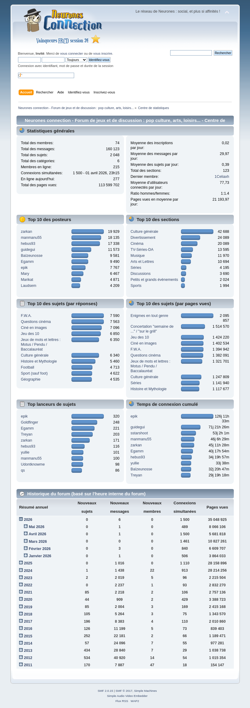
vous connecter (71, 53)
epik (24, 268)
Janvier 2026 (40, 556)
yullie (25, 452)
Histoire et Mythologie (39, 361)
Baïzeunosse (31, 256)
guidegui (28, 250)
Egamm (27, 262)
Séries (136, 268)
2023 (28, 578)
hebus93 (28, 244)
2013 (28, 651)
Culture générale (144, 231)
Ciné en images (34, 328)
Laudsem (28, 286)
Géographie (30, 379)
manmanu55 (31, 237)
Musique (138, 256)
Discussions (141, 274)
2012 (28, 658)
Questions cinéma (36, 322)
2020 (28, 599)
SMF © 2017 (124, 690)
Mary (25, 274)
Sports (136, 286)
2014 (28, 643)
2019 (28, 607)
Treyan (26, 434)
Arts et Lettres (142, 262)
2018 (28, 614)
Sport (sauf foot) (34, 373)
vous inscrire (102, 53)
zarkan (26, 231)
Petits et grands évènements (154, 280)
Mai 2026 (36, 527)
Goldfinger (29, 422)
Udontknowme (33, 464)
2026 (28, 520)
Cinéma (137, 244)
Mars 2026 (38, 541)
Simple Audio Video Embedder (127, 695)
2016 (28, 629)
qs (23, 470)
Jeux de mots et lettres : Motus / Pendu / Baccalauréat (40, 344)
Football (27, 367)
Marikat (27, 280)
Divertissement (143, 237)
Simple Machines (145, 690)
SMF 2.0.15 (105, 690)
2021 (28, 592)
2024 (28, 571)
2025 (28, 563)
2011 (28, 665)
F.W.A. (26, 316)
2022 (28, 585)
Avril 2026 (37, 534)
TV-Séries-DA (142, 250)
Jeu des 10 (30, 334)
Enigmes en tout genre (149, 316)
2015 (28, 636)
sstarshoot (139, 433)
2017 (28, 621)
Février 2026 (40, 549)
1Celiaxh (222, 177)
